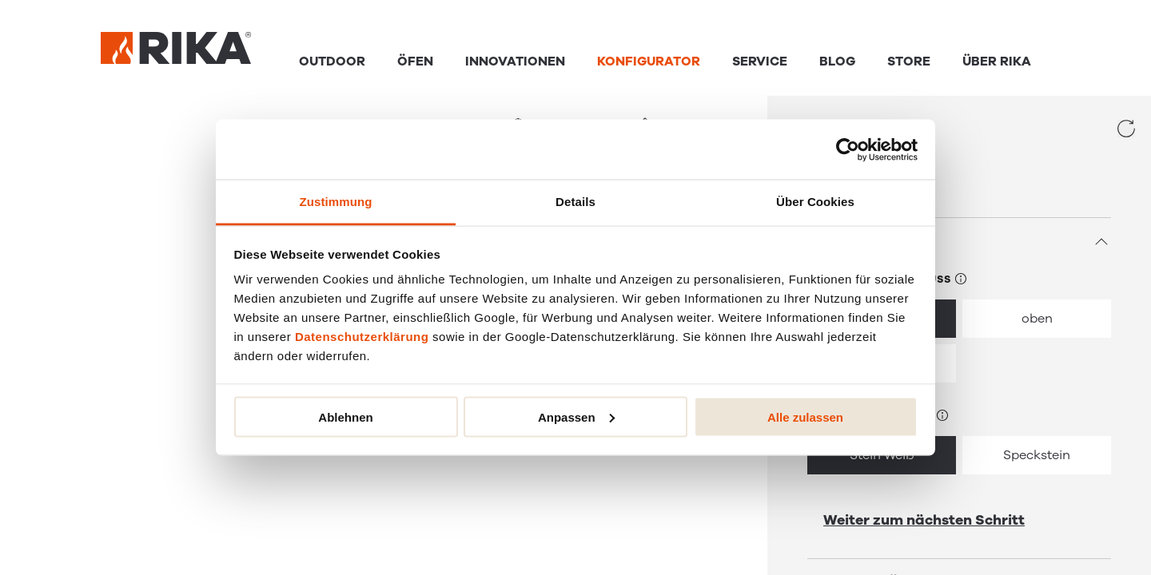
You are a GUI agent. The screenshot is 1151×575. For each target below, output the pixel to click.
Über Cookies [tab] (815, 201)
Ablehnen (345, 416)
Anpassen (576, 416)
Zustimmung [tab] (336, 201)
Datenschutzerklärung (362, 336)
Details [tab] (575, 201)
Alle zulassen (805, 416)
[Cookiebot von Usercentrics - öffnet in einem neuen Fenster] (848, 149)
